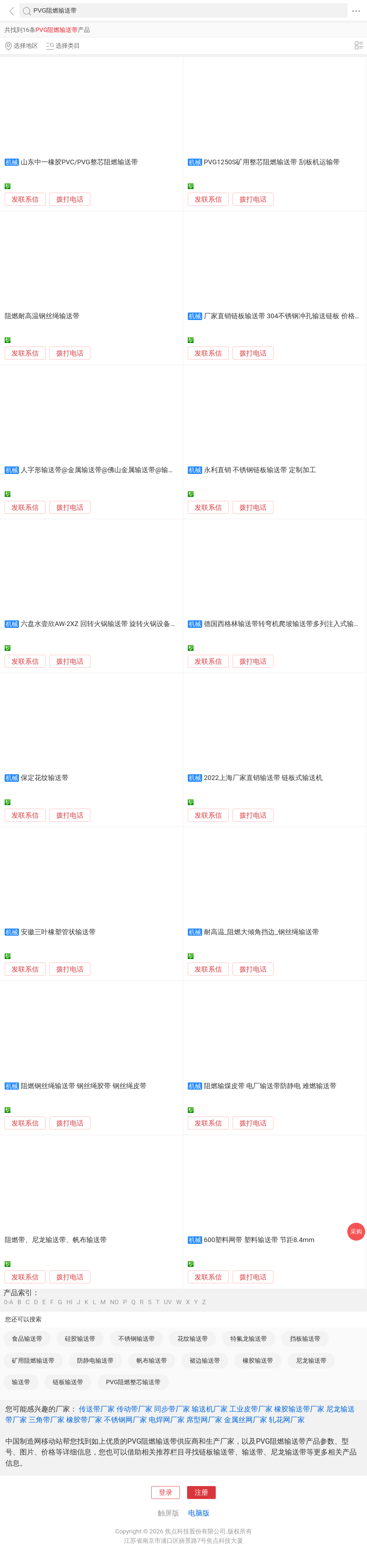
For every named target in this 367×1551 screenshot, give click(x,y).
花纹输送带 (192, 1338)
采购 (356, 1231)
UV (168, 1302)
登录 (165, 1492)
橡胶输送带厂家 (299, 1409)
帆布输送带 (152, 1360)
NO (114, 1302)
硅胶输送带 (80, 1338)
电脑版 (199, 1513)
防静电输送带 (95, 1360)
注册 (201, 1492)
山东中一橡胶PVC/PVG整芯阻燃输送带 (79, 162)
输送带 (21, 1382)
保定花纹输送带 (44, 778)
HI (69, 1302)
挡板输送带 (305, 1338)
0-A (8, 1302)
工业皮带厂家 (250, 1409)
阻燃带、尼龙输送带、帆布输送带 (56, 1240)
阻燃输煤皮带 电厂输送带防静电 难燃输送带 (270, 1086)
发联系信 (25, 199)
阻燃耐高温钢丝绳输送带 (42, 316)
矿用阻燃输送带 (33, 1360)
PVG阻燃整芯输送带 (133, 1382)
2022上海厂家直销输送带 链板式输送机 (263, 778)
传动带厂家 (134, 1409)
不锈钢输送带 (136, 1338)
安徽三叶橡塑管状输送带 (58, 932)
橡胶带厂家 (84, 1419)
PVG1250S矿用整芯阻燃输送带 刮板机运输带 (272, 162)
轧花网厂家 (287, 1419)
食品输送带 (27, 1338)
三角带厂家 (47, 1419)
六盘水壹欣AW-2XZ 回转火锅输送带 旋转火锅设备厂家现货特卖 (116, 624)
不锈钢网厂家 (125, 1419)
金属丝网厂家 (245, 1419)
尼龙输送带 (311, 1360)
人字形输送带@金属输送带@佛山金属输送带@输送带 (101, 470)
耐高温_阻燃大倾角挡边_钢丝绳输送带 (261, 932)
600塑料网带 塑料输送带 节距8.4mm (259, 1240)
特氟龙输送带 (248, 1338)
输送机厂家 (210, 1409)
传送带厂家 (97, 1409)
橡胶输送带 (258, 1360)
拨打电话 (70, 199)
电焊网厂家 (167, 1419)
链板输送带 (68, 1382)
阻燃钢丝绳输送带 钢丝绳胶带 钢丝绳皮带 (84, 1086)
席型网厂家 (204, 1419)
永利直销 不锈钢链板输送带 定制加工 (260, 470)
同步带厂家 (172, 1409)
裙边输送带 (205, 1360)
